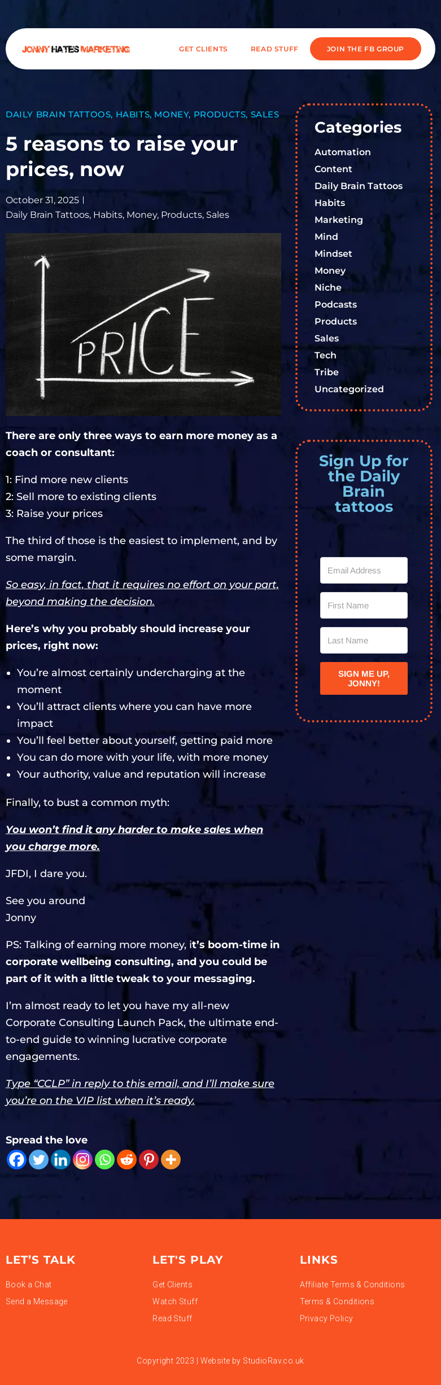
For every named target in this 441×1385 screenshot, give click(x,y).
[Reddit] (127, 1159)
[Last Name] (364, 640)
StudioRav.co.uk (273, 1360)
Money (171, 114)
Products (220, 114)
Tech (326, 355)
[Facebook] (17, 1159)
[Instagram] (83, 1159)
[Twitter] (39, 1159)
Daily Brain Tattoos (58, 114)
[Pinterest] (149, 1159)
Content (333, 169)
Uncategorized (349, 389)
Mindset (333, 253)
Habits (133, 114)
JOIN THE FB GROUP (365, 49)
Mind (326, 236)
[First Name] (364, 605)
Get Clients (203, 49)
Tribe (327, 372)
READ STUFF (275, 49)
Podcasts (336, 304)
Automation (343, 152)
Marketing (339, 219)
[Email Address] (364, 570)
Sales (265, 114)
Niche (328, 287)
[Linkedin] (61, 1159)
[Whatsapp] (105, 1159)
